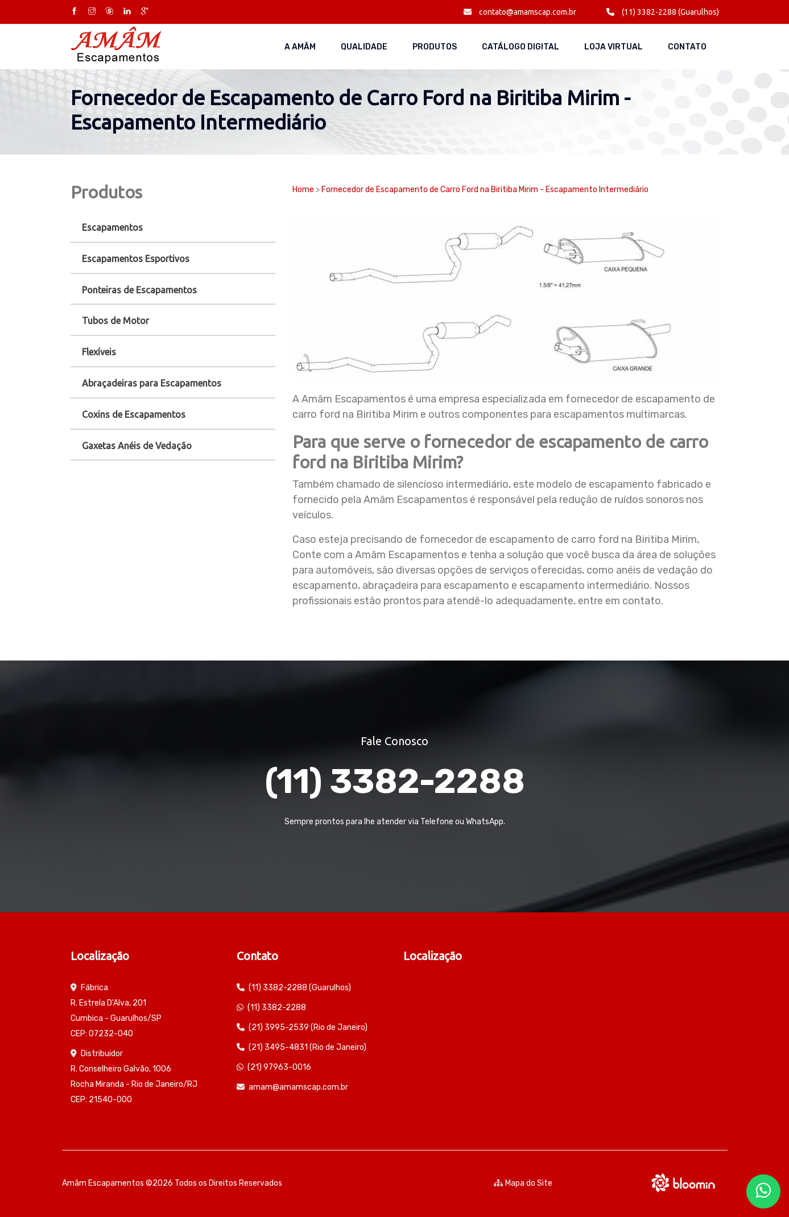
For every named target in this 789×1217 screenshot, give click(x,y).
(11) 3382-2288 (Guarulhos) (662, 11)
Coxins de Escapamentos (133, 414)
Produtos (434, 47)
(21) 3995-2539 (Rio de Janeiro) (308, 1027)
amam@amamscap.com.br (298, 1087)
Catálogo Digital (520, 47)
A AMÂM (300, 47)
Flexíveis (99, 352)
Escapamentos (112, 227)
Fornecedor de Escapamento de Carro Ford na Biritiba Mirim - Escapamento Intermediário (484, 189)
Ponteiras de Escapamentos (139, 290)
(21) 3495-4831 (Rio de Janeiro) (307, 1047)
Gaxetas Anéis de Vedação (137, 446)
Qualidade (364, 47)
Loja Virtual (613, 47)
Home (303, 189)
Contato (687, 47)
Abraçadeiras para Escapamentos (151, 383)
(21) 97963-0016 (279, 1067)
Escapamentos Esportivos (135, 259)
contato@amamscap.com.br (520, 11)
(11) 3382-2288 (395, 781)
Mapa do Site (523, 1183)
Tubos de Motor (115, 320)
